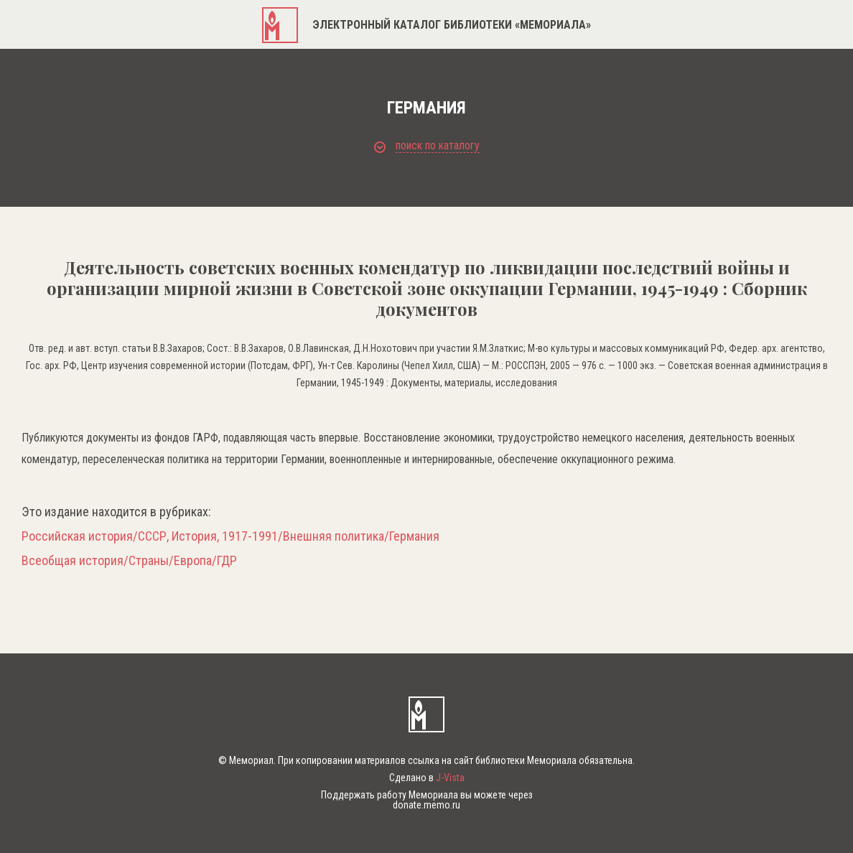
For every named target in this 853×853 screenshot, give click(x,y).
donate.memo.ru (426, 805)
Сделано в (427, 778)
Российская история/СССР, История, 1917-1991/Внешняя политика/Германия (230, 536)
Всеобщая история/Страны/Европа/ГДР (129, 560)
